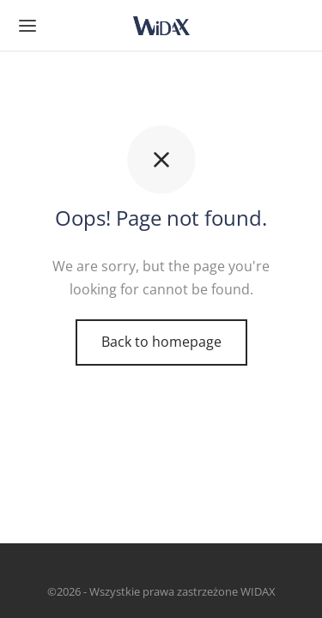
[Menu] (27, 25)
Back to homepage (161, 341)
